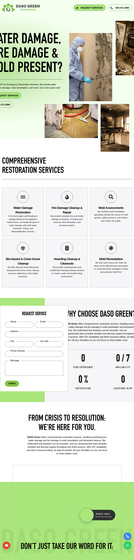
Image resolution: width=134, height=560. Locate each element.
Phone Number (17, 351)
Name (13, 321)
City (12, 341)
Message (14, 361)
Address (14, 331)
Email (43, 321)
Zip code (44, 341)
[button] (97, 515)
